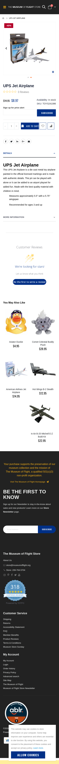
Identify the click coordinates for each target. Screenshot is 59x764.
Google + (23, 141)
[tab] (29, 153)
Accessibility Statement (13, 627)
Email (28, 141)
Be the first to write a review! (29, 281)
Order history (9, 668)
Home (3, 18)
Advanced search (11, 676)
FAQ (5, 631)
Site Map (7, 680)
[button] (53, 72)
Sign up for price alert (13, 107)
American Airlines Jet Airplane (16, 391)
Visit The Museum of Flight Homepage (29, 482)
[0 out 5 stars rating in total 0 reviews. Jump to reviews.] (16, 91)
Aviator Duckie (16, 342)
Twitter (11, 141)
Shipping (7, 619)
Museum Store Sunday (13, 647)
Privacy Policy (9, 672)
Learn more (38, 748)
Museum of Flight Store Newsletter (19, 688)
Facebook (5, 141)
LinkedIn (17, 141)
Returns (6, 623)
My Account (8, 660)
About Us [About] (7, 560)
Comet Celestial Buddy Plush (43, 343)
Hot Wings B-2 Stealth (42, 389)
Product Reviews (11, 639)
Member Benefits (11, 635)
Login (5, 664)
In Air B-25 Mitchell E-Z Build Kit (42, 435)
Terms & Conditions (12, 643)
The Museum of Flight (13, 684)
